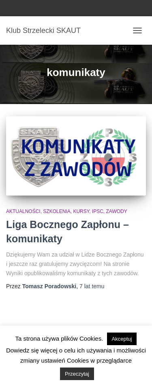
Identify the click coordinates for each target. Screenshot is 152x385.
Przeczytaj (77, 374)
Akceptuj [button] (122, 339)
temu (91, 286)
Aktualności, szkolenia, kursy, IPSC (54, 211)
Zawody (116, 211)
